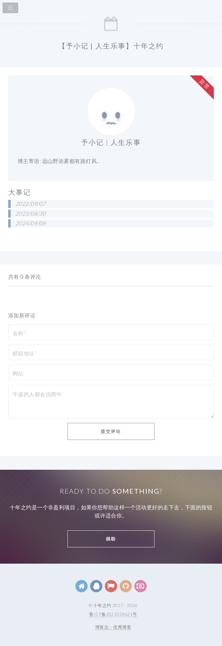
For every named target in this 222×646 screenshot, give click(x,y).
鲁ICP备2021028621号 (113, 614)
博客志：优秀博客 (113, 627)
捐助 (111, 538)
